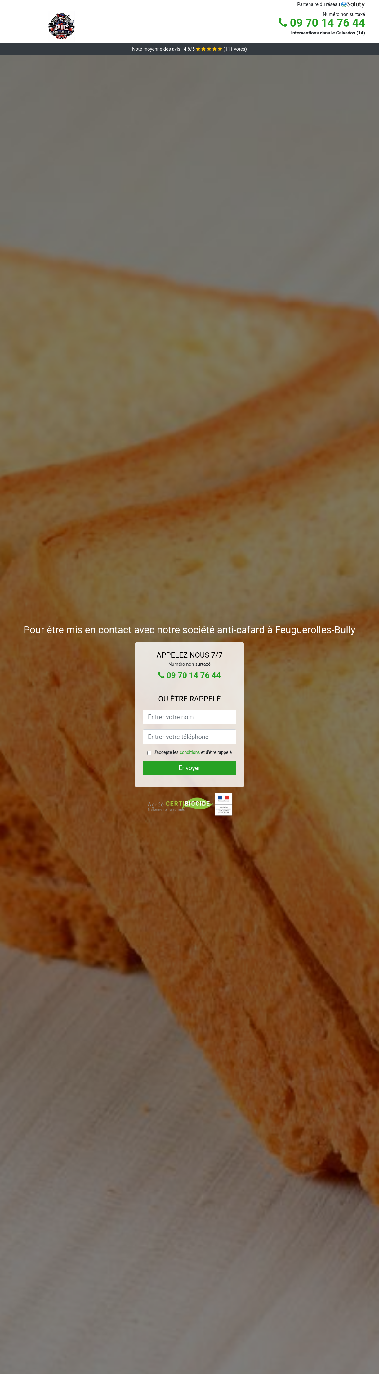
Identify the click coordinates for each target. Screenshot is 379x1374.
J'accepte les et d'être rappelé (193, 752)
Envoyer (189, 768)
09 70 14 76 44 (322, 22)
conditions (190, 752)
